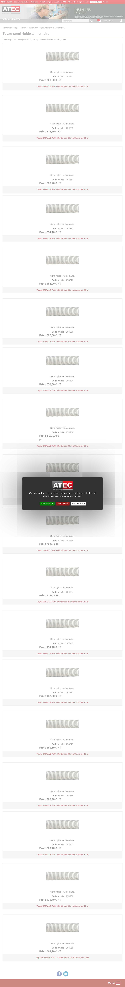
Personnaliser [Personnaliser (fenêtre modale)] (78, 503)
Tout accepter (47, 503)
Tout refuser (62, 503)
